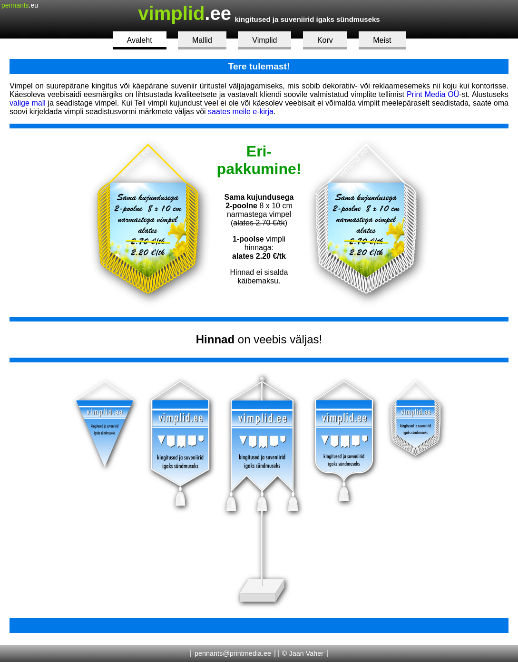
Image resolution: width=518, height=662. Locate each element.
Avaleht (139, 40)
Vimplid (264, 40)
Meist (382, 40)
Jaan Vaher (306, 653)
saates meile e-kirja (241, 111)
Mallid (202, 40)
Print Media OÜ (433, 94)
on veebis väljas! (259, 339)
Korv (325, 40)
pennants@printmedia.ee (233, 653)
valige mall (28, 103)
